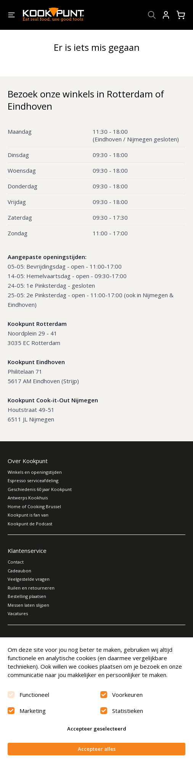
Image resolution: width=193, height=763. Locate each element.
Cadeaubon (19, 570)
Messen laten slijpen (28, 605)
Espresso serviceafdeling (33, 480)
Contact (16, 562)
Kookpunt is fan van (28, 515)
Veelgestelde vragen (29, 579)
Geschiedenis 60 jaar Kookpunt (40, 489)
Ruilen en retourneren (31, 588)
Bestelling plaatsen (27, 596)
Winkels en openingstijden (35, 472)
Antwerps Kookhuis (28, 498)
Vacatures (18, 613)
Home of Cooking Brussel (34, 506)
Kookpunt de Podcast (30, 523)
